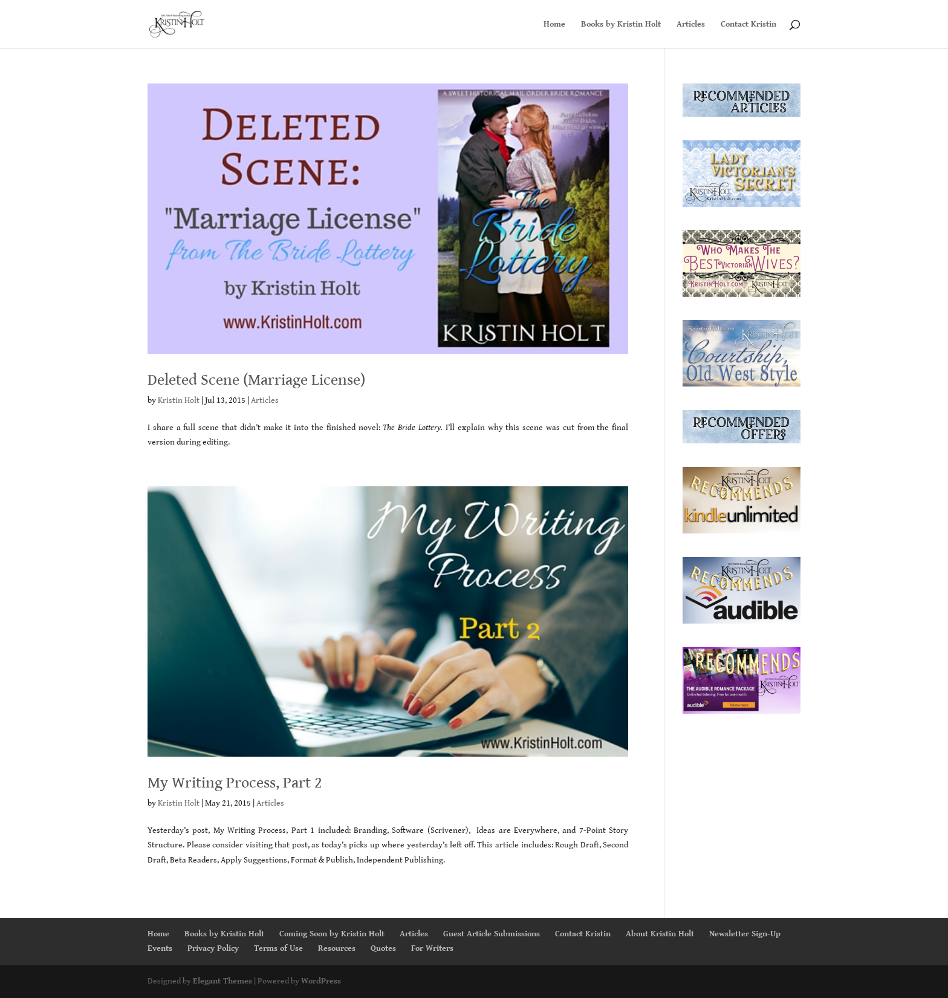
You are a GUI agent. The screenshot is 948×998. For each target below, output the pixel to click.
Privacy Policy (213, 948)
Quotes (383, 948)
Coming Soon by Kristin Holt (332, 934)
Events (160, 948)
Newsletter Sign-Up (745, 934)
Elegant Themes (222, 981)
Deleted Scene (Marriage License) (256, 380)
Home (554, 24)
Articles (691, 24)
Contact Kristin (748, 24)
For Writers (432, 948)
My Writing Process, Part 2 (235, 783)
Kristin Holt (179, 400)
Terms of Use (278, 948)
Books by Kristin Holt (621, 24)
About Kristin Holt (660, 934)
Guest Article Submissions (491, 934)
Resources (337, 948)
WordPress (321, 981)
